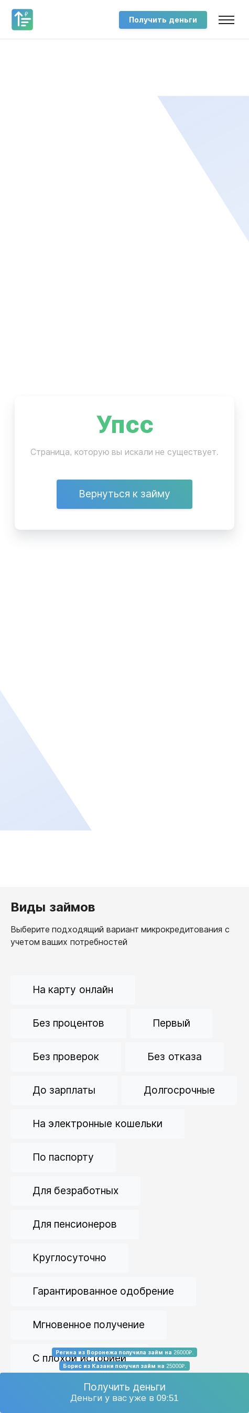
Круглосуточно (69, 1257)
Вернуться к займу (125, 493)
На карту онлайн (73, 989)
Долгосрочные (179, 1090)
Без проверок (66, 1056)
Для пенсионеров (75, 1224)
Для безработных (75, 1190)
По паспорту (63, 1157)
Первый (171, 1023)
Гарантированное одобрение (103, 1291)
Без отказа (174, 1056)
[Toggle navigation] (226, 19)
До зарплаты (64, 1090)
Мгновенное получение (89, 1324)
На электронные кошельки (98, 1123)
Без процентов (68, 1023)
